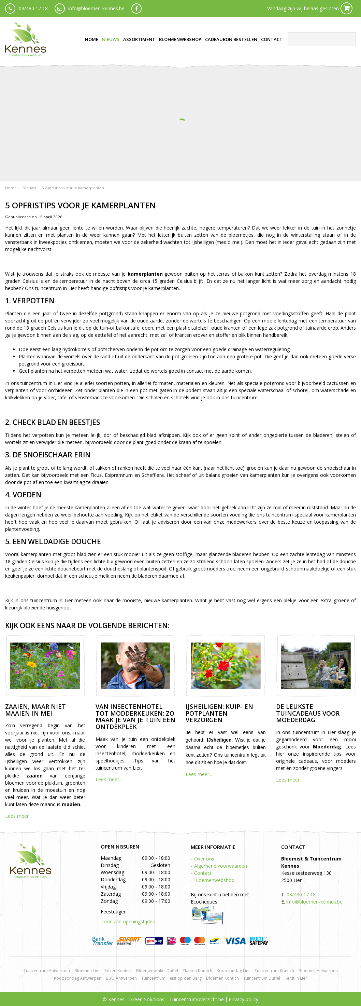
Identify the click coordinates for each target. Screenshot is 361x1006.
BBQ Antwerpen (121, 978)
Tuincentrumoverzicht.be (196, 999)
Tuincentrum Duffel (261, 978)
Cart (346, 8)
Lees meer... (18, 816)
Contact (203, 873)
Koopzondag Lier (233, 971)
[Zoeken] (322, 39)
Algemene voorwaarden (220, 866)
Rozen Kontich (118, 971)
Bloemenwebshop (214, 880)
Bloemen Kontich (222, 978)
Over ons (204, 858)
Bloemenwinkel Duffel (157, 971)
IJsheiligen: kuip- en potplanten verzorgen (219, 713)
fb (136, 8)
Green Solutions (146, 999)
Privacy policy (243, 999)
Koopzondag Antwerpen (77, 978)
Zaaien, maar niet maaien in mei (35, 709)
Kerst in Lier (296, 978)
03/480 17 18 (33, 8)
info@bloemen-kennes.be (96, 8)
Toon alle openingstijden (128, 921)
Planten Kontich (197, 971)
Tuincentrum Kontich (274, 971)
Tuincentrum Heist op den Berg (171, 978)
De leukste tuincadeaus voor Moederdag (308, 713)
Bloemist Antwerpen (318, 971)
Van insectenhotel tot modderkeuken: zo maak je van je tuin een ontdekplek (135, 716)
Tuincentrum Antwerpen (47, 971)
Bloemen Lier (87, 971)
